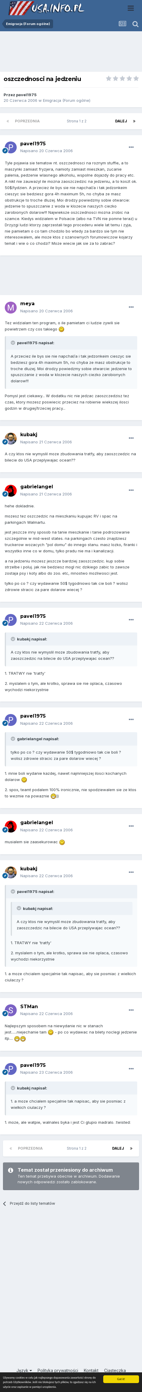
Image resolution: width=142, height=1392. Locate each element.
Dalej (121, 121)
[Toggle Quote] (13, 342)
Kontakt (91, 1370)
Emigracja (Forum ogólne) (66, 100)
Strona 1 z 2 (77, 121)
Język (24, 1370)
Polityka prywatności (58, 1370)
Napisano (46, 150)
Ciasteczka (115, 1370)
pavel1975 (26, 94)
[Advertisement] (71, 53)
